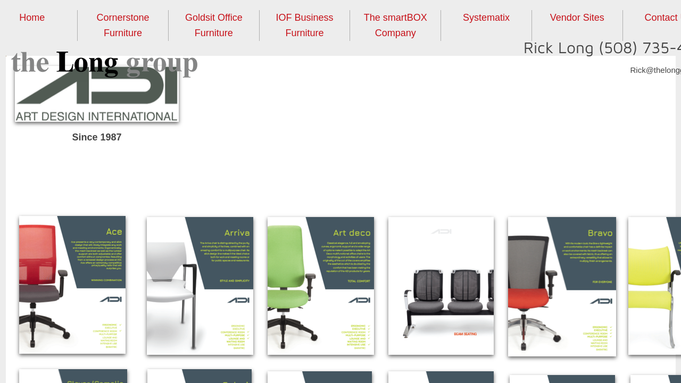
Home (32, 17)
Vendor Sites (577, 17)
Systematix (486, 17)
